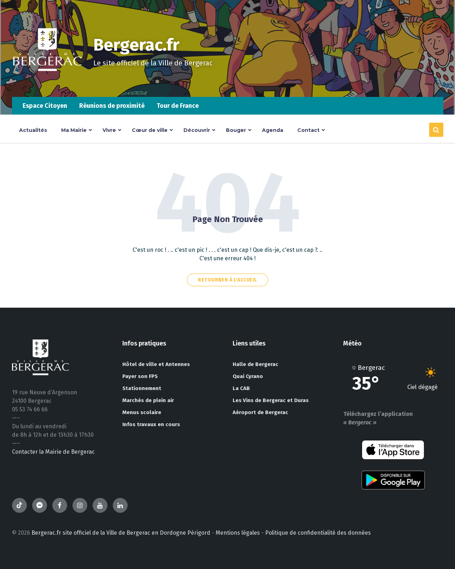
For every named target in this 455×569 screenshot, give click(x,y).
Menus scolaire (141, 412)
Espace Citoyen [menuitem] (45, 106)
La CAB (241, 388)
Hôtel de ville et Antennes (156, 364)
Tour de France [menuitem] (178, 106)
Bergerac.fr (136, 45)
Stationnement (141, 388)
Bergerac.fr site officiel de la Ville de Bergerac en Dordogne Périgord (120, 532)
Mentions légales (238, 532)
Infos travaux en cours (151, 424)
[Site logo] (47, 83)
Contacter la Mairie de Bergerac (53, 451)
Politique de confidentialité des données (318, 532)
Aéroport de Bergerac (260, 412)
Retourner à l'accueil (227, 280)
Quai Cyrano (248, 376)
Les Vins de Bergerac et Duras (271, 400)
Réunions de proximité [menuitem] (112, 106)
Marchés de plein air (148, 400)
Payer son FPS (140, 376)
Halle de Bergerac (255, 364)
